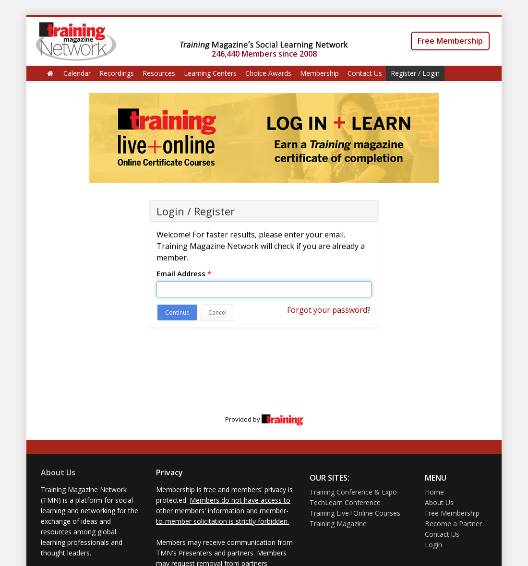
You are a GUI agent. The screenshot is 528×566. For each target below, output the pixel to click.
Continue (177, 312)
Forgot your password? (329, 310)
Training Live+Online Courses (355, 513)
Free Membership (450, 40)
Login (433, 544)
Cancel (217, 312)
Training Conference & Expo (353, 491)
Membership (319, 73)
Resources (159, 73)
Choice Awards (268, 73)
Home (434, 491)
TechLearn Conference (345, 502)
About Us (58, 472)
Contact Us (365, 73)
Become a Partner (453, 523)
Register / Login (415, 73)
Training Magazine (338, 523)
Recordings (116, 73)
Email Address (183, 273)
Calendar (77, 73)
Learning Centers (210, 73)
